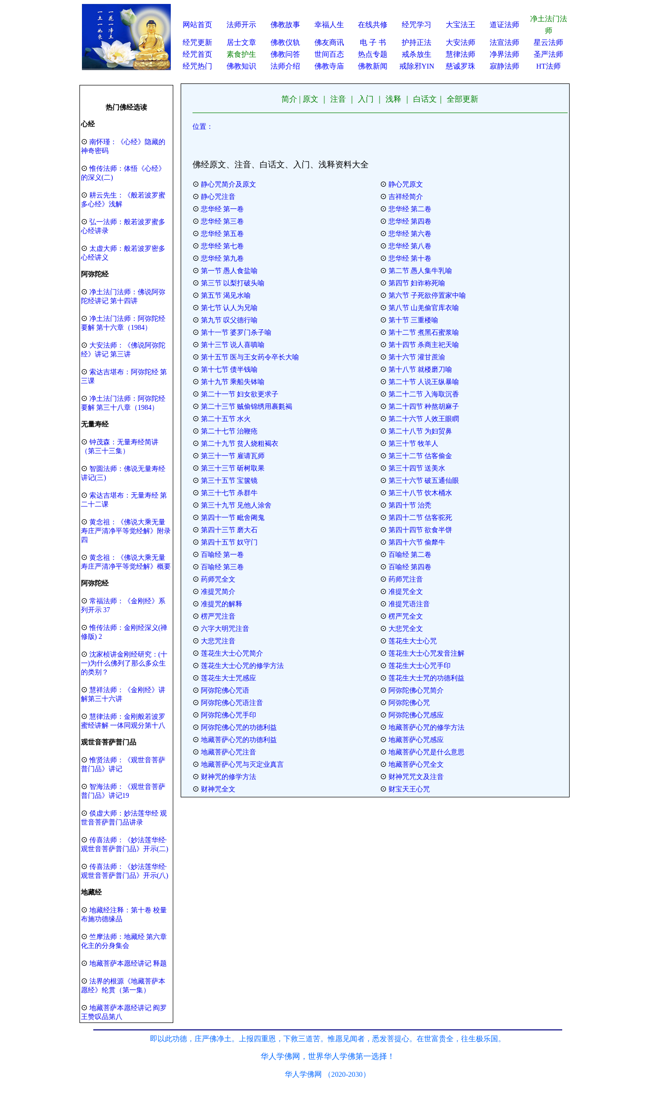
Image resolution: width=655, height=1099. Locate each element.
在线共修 (372, 25)
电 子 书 (372, 42)
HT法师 (548, 66)
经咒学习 (416, 25)
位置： (203, 126)
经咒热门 (197, 66)
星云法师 (548, 42)
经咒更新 (197, 42)
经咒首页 (197, 54)
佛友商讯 (329, 42)
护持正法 (416, 42)
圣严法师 (548, 54)
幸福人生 (329, 25)
